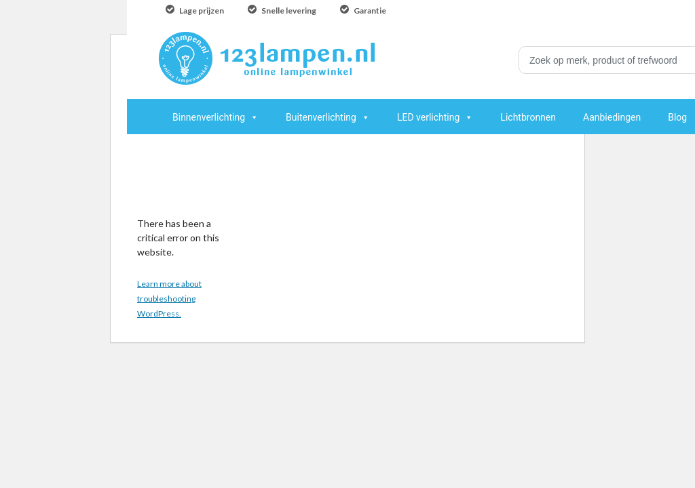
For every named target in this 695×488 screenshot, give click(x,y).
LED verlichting (428, 117)
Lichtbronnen (528, 117)
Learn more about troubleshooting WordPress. (169, 299)
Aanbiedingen (612, 117)
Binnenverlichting (208, 117)
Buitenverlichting (321, 117)
